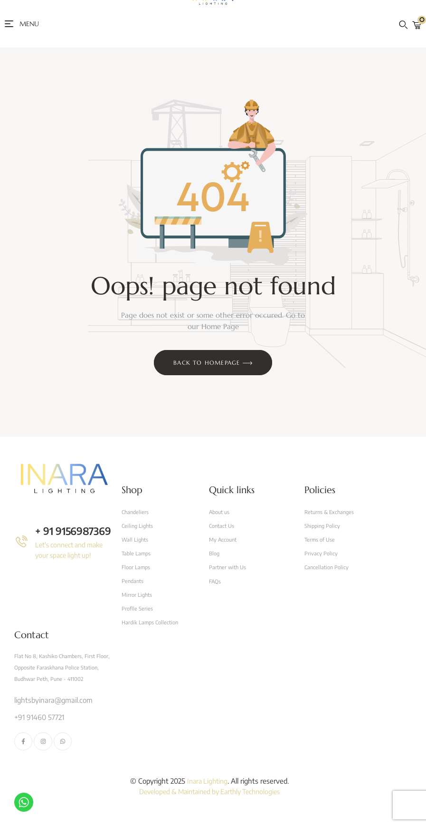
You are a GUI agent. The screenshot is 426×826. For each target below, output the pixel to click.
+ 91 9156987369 (74, 530)
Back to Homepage (213, 363)
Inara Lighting (207, 785)
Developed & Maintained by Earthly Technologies (209, 796)
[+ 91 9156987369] (21, 541)
